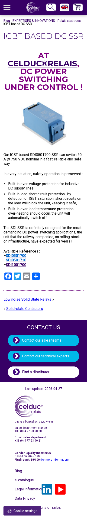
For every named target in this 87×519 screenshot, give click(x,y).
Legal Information (26, 489)
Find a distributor (35, 372)
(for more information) (54, 459)
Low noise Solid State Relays (27, 299)
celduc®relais (42, 63)
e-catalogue (24, 480)
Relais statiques (69, 21)
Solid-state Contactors (24, 308)
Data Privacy (25, 498)
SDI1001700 (16, 265)
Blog (6, 21)
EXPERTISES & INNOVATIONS (34, 21)
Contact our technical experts (45, 356)
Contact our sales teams (41, 340)
